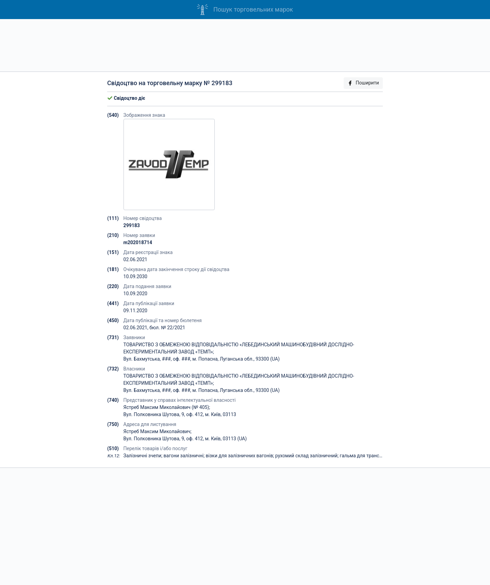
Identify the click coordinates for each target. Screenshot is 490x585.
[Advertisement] (245, 45)
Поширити (363, 83)
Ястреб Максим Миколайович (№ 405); (167, 407)
